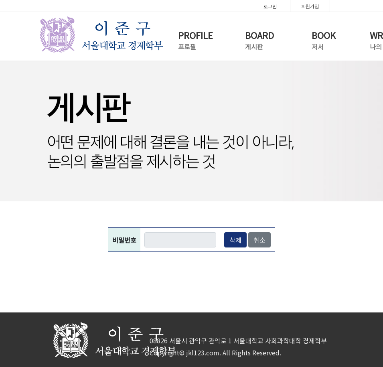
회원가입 (310, 6)
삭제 (235, 240)
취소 (259, 240)
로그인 (270, 6)
